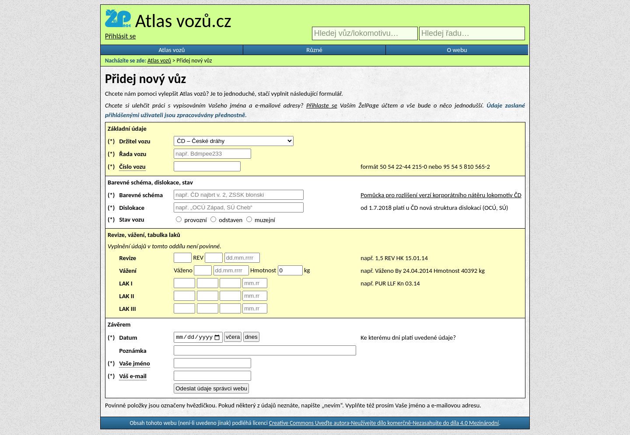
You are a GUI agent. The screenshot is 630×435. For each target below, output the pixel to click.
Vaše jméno (134, 365)
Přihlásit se (120, 36)
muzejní (265, 220)
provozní (196, 220)
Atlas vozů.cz (183, 20)
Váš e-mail (132, 377)
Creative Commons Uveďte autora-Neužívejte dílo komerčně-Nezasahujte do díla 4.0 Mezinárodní (384, 424)
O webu (457, 50)
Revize (127, 258)
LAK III (127, 309)
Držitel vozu (134, 141)
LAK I (125, 283)
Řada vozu (132, 154)
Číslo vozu (132, 167)
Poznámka (132, 352)
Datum (128, 338)
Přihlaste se (321, 105)
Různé (314, 50)
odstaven (230, 220)
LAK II (126, 296)
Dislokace (131, 208)
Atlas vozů (172, 50)
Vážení (127, 271)
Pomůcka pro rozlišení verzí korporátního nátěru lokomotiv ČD (441, 195)
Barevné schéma (141, 195)
